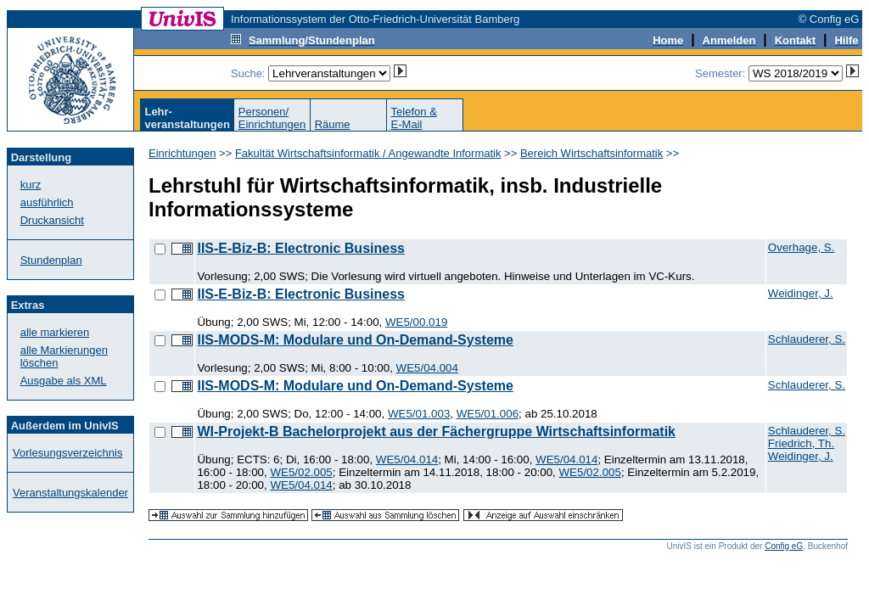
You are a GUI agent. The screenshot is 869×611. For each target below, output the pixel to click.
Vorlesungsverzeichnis (67, 452)
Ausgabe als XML (63, 380)
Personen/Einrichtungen (272, 118)
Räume (332, 124)
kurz (31, 184)
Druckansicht (52, 220)
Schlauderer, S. (806, 339)
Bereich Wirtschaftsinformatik (591, 153)
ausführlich (47, 202)
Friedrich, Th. (801, 443)
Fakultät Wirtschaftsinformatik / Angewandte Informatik (368, 153)
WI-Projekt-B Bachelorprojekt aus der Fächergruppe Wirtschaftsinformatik (436, 431)
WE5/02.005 (301, 472)
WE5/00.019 (416, 322)
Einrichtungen (182, 153)
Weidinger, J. (800, 293)
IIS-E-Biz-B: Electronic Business (301, 248)
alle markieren (55, 332)
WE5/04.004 (427, 368)
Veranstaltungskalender (70, 492)
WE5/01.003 (419, 413)
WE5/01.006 (488, 413)
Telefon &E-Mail (414, 118)
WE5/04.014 (407, 459)
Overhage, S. (801, 247)
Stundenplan (51, 260)
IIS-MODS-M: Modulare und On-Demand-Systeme (355, 340)
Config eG (784, 546)
